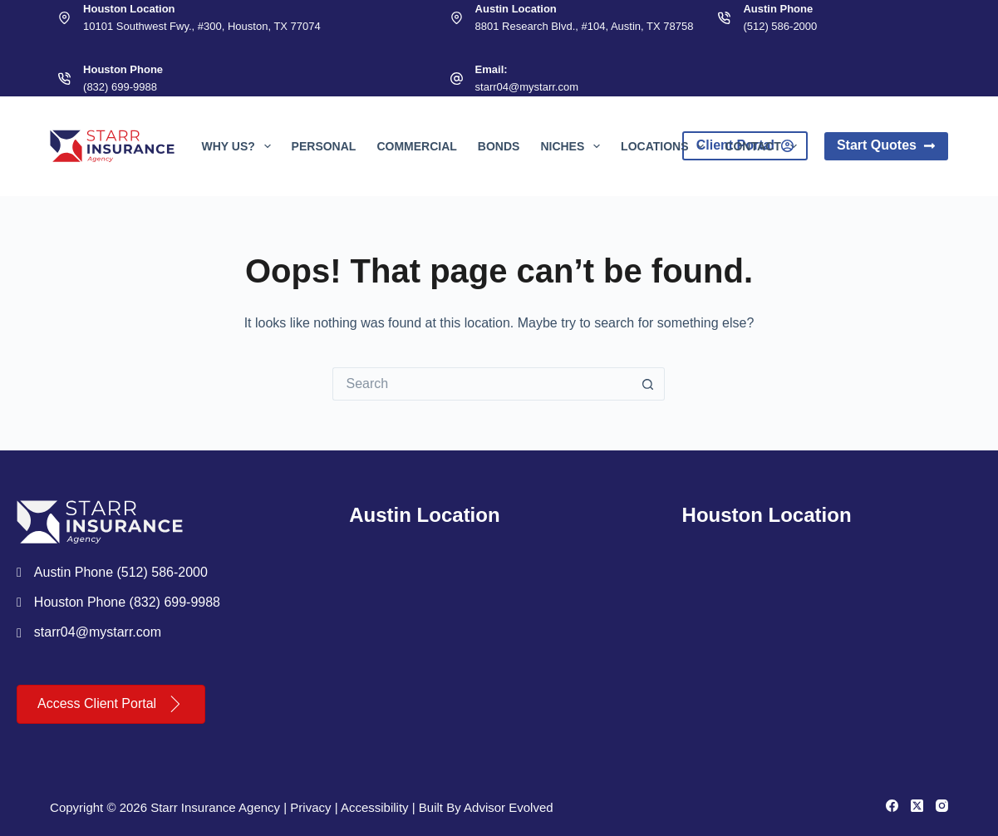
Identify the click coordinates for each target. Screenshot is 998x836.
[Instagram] (942, 805)
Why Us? (239, 146)
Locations (665, 146)
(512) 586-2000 (780, 26)
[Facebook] (892, 805)
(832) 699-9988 (120, 87)
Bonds (499, 146)
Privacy (310, 807)
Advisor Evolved (508, 807)
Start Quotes (886, 145)
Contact (764, 146)
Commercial (416, 146)
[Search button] (648, 384)
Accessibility (375, 807)
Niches (573, 146)
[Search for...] (482, 384)
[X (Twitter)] (917, 805)
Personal (324, 146)
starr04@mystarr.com (526, 87)
